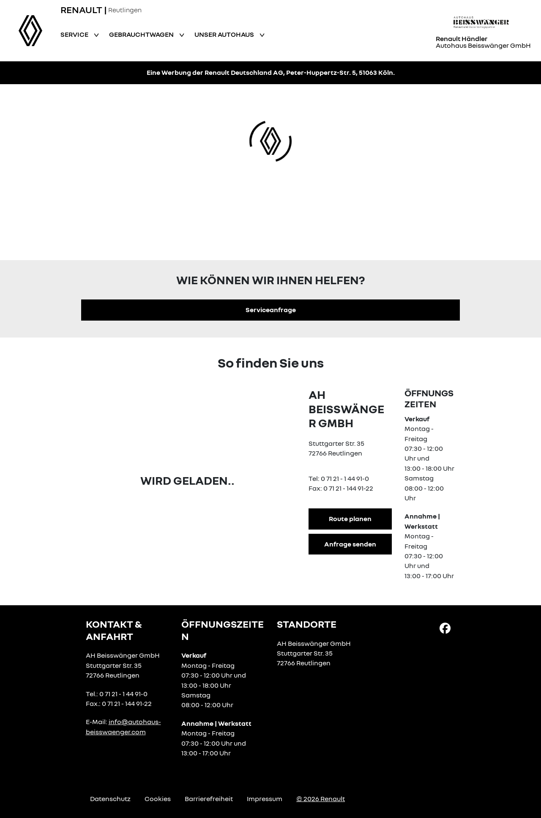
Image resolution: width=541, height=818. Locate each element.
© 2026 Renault (320, 798)
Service (75, 34)
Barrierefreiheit (209, 798)
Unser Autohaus (224, 34)
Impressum (264, 798)
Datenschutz (110, 798)
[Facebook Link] (445, 627)
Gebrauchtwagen (142, 34)
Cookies (158, 798)
